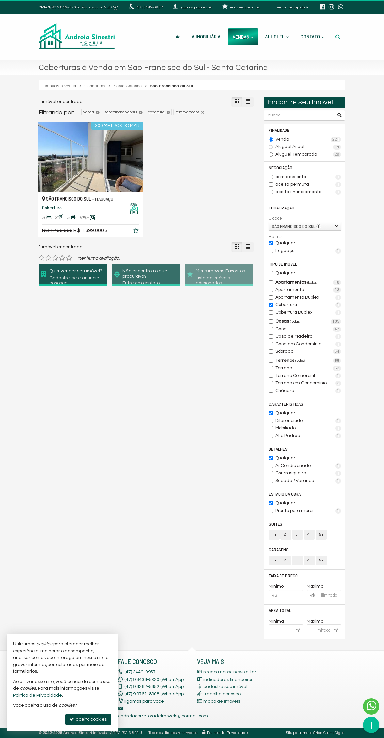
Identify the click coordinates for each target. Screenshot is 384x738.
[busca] (337, 36)
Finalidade (279, 130)
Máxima (315, 621)
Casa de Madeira (308, 336)
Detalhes (278, 449)
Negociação (280, 167)
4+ (309, 534)
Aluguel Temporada (308, 154)
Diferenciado (308, 420)
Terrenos (308, 360)
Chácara (308, 390)
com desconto (308, 177)
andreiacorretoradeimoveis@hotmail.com (163, 716)
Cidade (275, 218)
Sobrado (308, 351)
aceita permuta (308, 184)
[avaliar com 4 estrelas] (62, 258)
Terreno (308, 368)
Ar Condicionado (308, 466)
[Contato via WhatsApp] (371, 706)
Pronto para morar (308, 511)
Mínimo (276, 586)
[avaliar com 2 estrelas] (48, 258)
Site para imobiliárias (304, 733)
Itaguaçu (308, 251)
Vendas (243, 37)
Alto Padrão (308, 435)
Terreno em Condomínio (308, 383)
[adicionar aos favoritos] (136, 231)
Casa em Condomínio (308, 344)
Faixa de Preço (283, 575)
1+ (274, 534)
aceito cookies (88, 719)
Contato (312, 36)
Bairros (275, 236)
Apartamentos (308, 282)
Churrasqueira (308, 473)
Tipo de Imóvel (283, 264)
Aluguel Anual (308, 147)
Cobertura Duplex (308, 312)
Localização (281, 207)
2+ (286, 534)
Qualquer (285, 243)
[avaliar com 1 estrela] (42, 258)
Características (286, 404)
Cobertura (308, 305)
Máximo (315, 586)
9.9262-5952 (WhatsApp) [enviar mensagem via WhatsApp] (154, 686)
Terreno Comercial (308, 375)
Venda (308, 139)
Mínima (276, 621)
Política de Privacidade (227, 733)
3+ (298, 534)
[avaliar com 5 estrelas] (69, 258)
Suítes (275, 524)
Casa (308, 329)
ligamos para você (144, 701)
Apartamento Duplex (308, 297)
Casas (308, 321)
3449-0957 (149, 7)
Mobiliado (308, 428)
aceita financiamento (308, 192)
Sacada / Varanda (308, 481)
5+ (321, 534)
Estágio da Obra (285, 494)
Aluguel (277, 36)
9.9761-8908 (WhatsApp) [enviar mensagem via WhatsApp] (154, 694)
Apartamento (308, 290)
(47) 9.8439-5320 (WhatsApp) (154, 679)
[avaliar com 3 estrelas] (55, 258)
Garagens (279, 549)
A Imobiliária (206, 36)
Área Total (280, 610)
